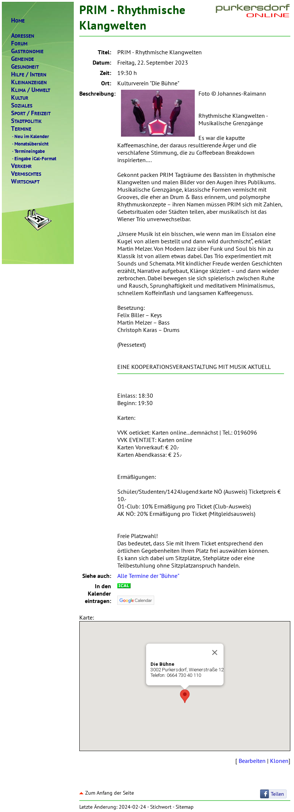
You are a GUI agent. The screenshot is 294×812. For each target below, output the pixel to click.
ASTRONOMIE (27, 51)
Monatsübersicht (30, 143)
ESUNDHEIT (25, 67)
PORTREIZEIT (31, 113)
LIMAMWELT (30, 90)
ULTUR (19, 98)
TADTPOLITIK (26, 121)
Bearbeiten (252, 760)
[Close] (215, 652)
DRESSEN (22, 36)
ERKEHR (21, 166)
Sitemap (185, 807)
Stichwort (161, 807)
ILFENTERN (28, 74)
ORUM (19, 43)
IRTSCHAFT (25, 181)
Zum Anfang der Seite (106, 792)
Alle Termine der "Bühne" (148, 575)
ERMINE (21, 129)
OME (18, 20)
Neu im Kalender (30, 136)
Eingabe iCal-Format (33, 158)
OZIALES (21, 105)
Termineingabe (28, 151)
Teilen (277, 794)
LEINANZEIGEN (29, 82)
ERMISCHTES (26, 174)
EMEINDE (22, 59)
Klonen (279, 760)
